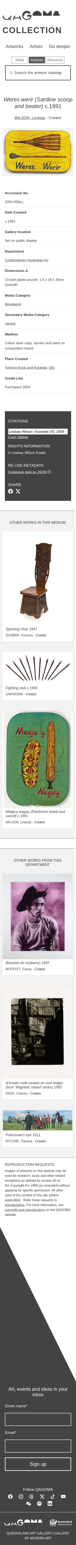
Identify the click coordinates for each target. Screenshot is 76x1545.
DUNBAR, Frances (19, 635)
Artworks (14, 46)
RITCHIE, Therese (19, 1141)
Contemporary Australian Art (26, 260)
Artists (36, 46)
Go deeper (59, 46)
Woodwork (13, 304)
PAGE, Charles (16, 1093)
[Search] (38, 73)
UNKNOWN (14, 694)
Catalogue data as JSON (27, 472)
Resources (55, 60)
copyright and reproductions (25, 1210)
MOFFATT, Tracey (19, 969)
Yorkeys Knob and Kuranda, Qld (29, 368)
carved (10, 323)
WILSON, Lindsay (29, 118)
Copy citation (18, 437)
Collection (32, 30)
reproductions (15, 1205)
